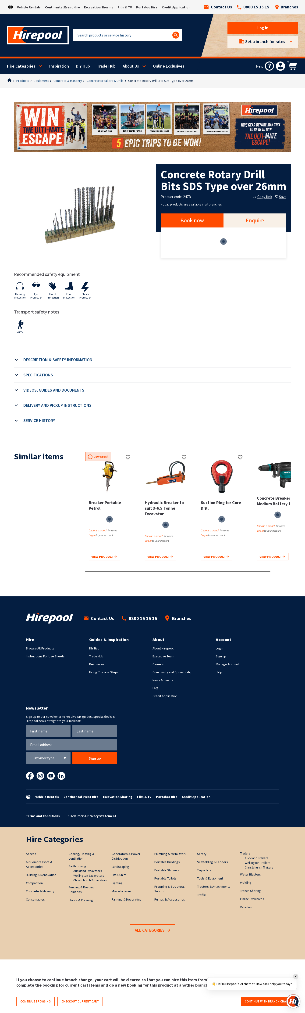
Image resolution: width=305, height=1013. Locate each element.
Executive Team (163, 656)
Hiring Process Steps (104, 672)
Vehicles (246, 907)
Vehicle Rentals (29, 7)
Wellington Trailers (257, 863)
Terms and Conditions (43, 816)
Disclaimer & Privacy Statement (91, 816)
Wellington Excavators (88, 875)
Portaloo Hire (146, 7)
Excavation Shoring (98, 7)
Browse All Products (40, 648)
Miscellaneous (121, 891)
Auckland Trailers (256, 858)
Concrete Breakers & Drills (105, 81)
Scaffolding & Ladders (212, 862)
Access (31, 854)
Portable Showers (167, 870)
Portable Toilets (165, 878)
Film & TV (125, 7)
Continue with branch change (268, 1001)
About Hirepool (163, 648)
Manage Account (227, 664)
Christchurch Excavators (90, 880)
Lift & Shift (119, 875)
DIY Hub (83, 66)
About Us (131, 66)
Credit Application (176, 7)
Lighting (117, 883)
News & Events (162, 680)
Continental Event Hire (62, 7)
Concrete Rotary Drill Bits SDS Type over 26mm (161, 81)
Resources (96, 664)
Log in (262, 27)
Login (219, 648)
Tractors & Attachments (213, 886)
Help (219, 672)
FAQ (155, 688)
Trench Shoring (250, 891)
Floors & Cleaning (81, 900)
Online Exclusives (168, 66)
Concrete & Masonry (67, 81)
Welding (245, 882)
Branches (286, 7)
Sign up (221, 656)
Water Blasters (250, 874)
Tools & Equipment (210, 878)
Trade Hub (106, 66)
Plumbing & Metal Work (170, 854)
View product (104, 557)
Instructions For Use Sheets (45, 656)
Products (22, 81)
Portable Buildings (167, 862)
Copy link (262, 196)
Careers (158, 664)
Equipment (41, 81)
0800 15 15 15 (253, 7)
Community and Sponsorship (172, 672)
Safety (201, 854)
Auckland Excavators (87, 871)
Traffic (201, 895)
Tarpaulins (204, 870)
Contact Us (218, 7)
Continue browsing (35, 1001)
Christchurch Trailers (259, 867)
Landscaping (120, 867)
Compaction (34, 883)
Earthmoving (77, 866)
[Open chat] (293, 1001)
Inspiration (59, 66)
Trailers (245, 853)
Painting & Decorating (127, 899)
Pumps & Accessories (169, 899)
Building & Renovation (41, 875)
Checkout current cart (80, 1001)
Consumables (35, 899)
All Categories (152, 930)
